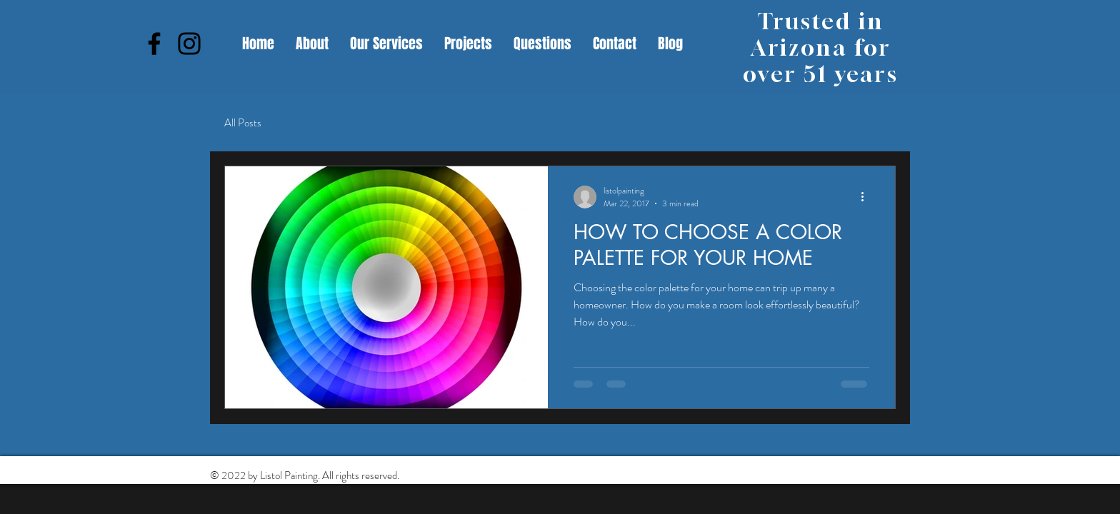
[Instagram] (189, 44)
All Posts (242, 123)
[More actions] (867, 197)
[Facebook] (154, 44)
